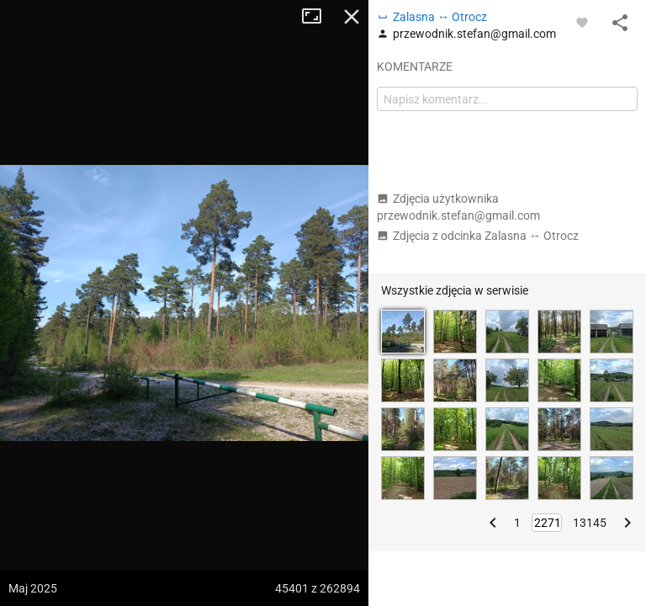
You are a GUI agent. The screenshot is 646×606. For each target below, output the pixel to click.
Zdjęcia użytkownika (458, 207)
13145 (589, 522)
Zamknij (351, 17)
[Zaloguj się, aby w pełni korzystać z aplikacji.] (582, 22)
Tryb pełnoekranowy (318, 17)
